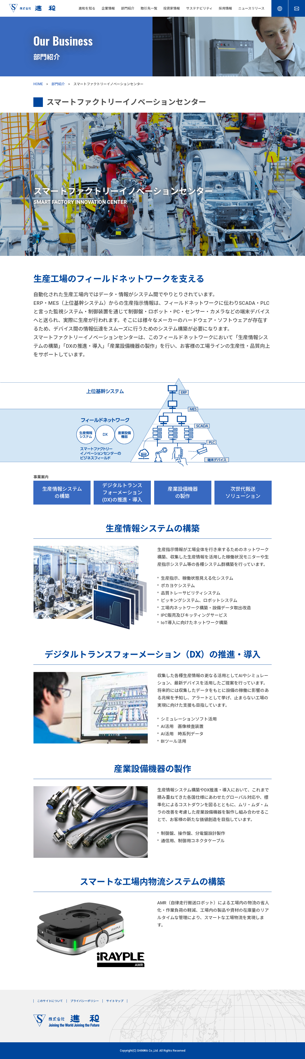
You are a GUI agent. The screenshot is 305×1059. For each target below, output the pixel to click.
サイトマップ (114, 1001)
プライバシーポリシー (84, 1001)
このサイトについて (50, 1001)
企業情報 (108, 8)
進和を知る (87, 8)
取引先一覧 (149, 8)
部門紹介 (127, 8)
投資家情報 (171, 8)
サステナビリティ (199, 8)
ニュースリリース (251, 8)
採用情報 (225, 8)
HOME (38, 84)
